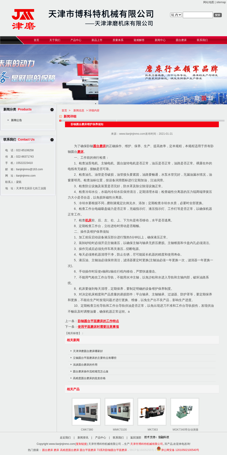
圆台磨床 (99, 146)
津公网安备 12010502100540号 (178, 450)
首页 (64, 110)
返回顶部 (135, 437)
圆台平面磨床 (88, 450)
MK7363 (153, 429)
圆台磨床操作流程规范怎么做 (90, 371)
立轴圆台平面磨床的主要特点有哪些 (94, 357)
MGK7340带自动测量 (185, 429)
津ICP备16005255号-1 (143, 450)
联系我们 (118, 437)
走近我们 (65, 437)
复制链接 (81, 443)
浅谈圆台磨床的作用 (85, 364)
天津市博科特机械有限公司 (146, 443)
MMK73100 (120, 429)
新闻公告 (16, 120)
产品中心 (100, 437)
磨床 (80, 151)
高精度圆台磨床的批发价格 (89, 378)
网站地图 (208, 2)
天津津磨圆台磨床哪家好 (88, 351)
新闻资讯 (82, 437)
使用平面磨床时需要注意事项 (98, 326)
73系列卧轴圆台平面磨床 (112, 450)
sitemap (221, 2)
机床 (88, 220)
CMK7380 (87, 429)
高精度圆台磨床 (69, 450)
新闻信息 (78, 110)
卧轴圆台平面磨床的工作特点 (98, 321)
